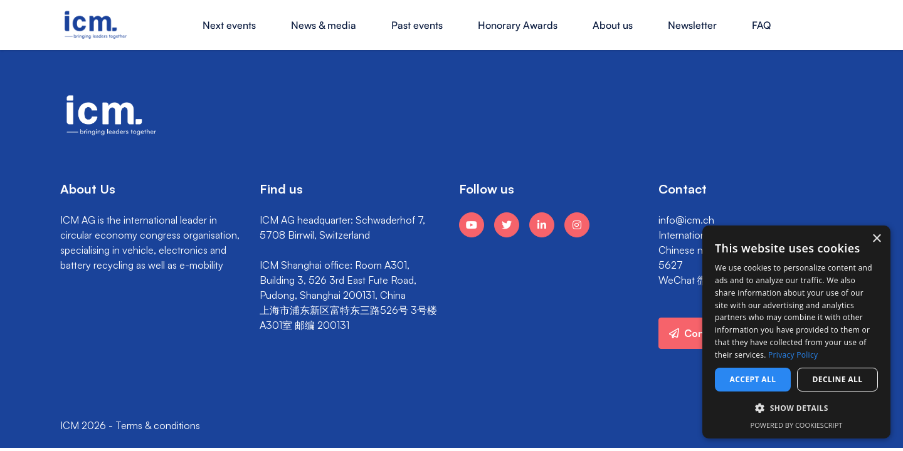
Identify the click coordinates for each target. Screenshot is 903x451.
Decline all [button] (838, 379)
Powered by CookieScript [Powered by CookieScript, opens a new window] (797, 425)
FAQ (761, 25)
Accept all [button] (753, 379)
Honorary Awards (517, 25)
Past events (417, 25)
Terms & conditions (157, 425)
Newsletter (692, 25)
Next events (229, 25)
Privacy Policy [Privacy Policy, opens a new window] (793, 355)
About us (613, 25)
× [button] (876, 239)
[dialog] (796, 332)
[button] (796, 408)
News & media (323, 25)
